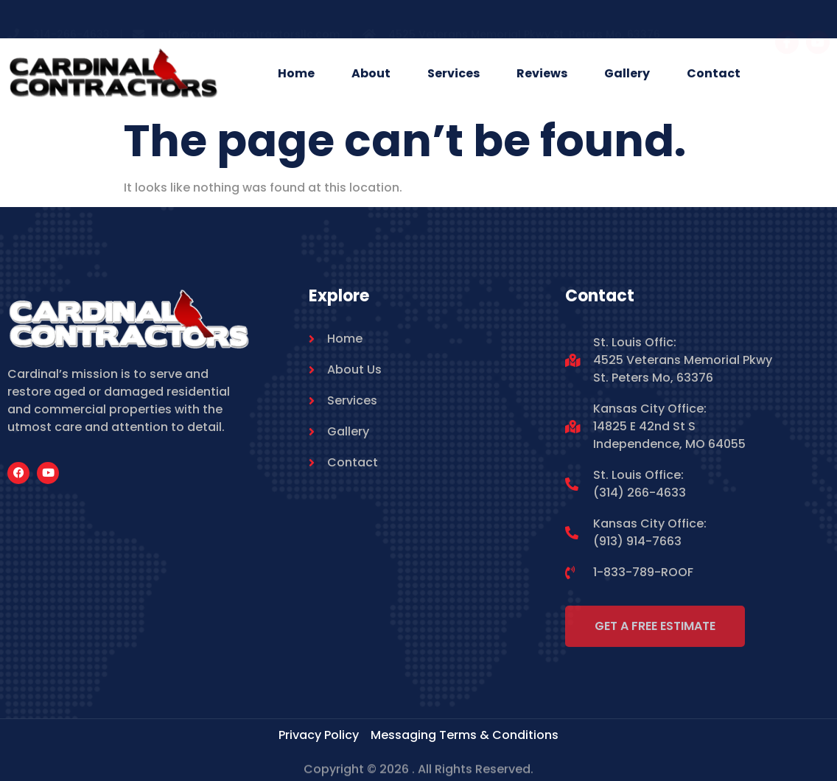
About (371, 73)
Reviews (541, 73)
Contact (713, 73)
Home (296, 73)
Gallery (627, 73)
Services (453, 73)
